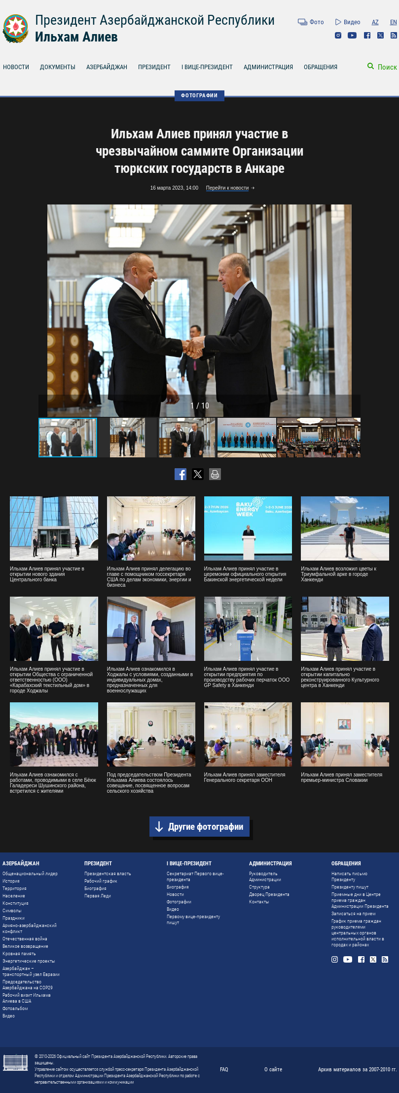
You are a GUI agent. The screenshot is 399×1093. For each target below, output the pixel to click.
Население (13, 895)
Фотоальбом (15, 1008)
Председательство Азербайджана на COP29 (27, 984)
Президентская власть (107, 873)
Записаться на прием (353, 913)
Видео (352, 22)
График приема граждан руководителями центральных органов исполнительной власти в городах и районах (357, 932)
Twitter (380, 35)
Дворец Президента (269, 894)
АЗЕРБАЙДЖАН (106, 67)
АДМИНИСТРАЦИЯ (268, 67)
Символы (12, 910)
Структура (259, 887)
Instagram (338, 35)
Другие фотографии (205, 826)
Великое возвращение (25, 946)
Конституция (15, 903)
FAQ (224, 1069)
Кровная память (19, 953)
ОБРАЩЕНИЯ (320, 67)
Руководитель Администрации (265, 876)
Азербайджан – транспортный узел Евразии (31, 971)
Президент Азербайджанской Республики (155, 20)
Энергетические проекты (28, 961)
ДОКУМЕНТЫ (57, 67)
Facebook (367, 35)
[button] (352, 311)
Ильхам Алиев (76, 37)
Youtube (352, 35)
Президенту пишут (349, 887)
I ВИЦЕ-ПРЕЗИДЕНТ (207, 67)
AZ (375, 22)
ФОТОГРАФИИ (199, 95)
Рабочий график (100, 881)
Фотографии (179, 901)
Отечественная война (24, 938)
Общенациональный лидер (30, 873)
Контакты (259, 901)
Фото (317, 22)
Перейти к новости (227, 188)
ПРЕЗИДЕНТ (154, 67)
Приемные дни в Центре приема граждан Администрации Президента (360, 900)
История (11, 881)
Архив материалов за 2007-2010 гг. (357, 1069)
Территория (14, 888)
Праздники (13, 918)
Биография (95, 888)
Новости (175, 894)
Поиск (387, 67)
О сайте (273, 1069)
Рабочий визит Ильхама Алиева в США (26, 998)
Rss (394, 35)
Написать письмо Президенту (349, 876)
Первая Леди (97, 895)
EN (393, 22)
